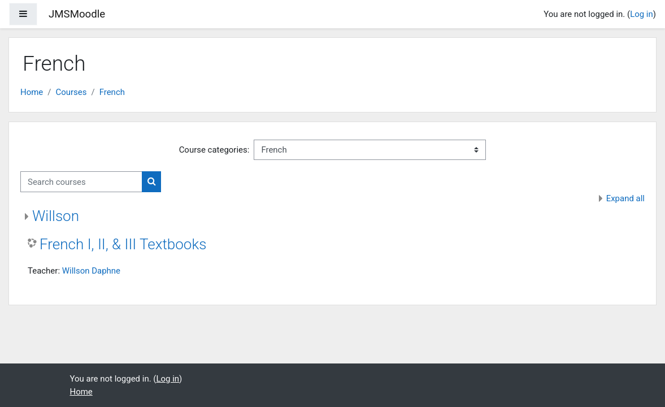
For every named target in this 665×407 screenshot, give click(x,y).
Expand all (625, 198)
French (112, 92)
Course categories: (214, 150)
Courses (70, 92)
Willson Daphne (91, 271)
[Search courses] (81, 181)
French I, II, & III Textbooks (123, 244)
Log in (641, 14)
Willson (55, 215)
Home (31, 92)
